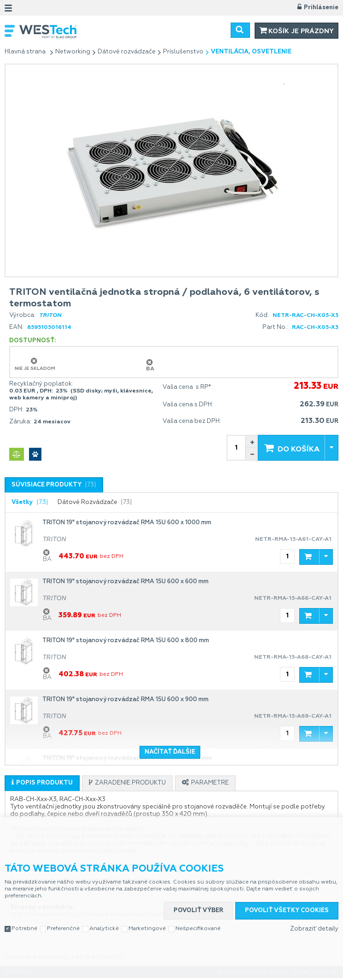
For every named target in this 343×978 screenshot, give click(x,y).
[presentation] (54, 485)
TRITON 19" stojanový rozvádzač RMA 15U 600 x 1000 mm (126, 523)
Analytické (104, 928)
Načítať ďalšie (170, 752)
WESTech (76, 31)
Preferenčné (63, 928)
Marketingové (147, 928)
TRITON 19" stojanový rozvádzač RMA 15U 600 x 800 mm (125, 641)
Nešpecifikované (198, 928)
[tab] (54, 484)
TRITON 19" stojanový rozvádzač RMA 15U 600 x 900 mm (125, 700)
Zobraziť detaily (314, 928)
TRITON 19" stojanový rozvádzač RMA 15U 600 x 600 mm (125, 582)
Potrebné (24, 928)
